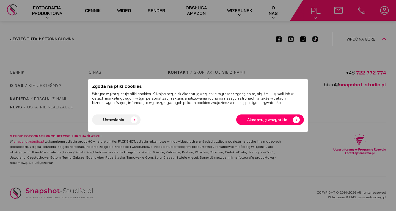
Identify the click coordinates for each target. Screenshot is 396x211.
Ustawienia (113, 119)
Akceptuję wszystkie (267, 119)
